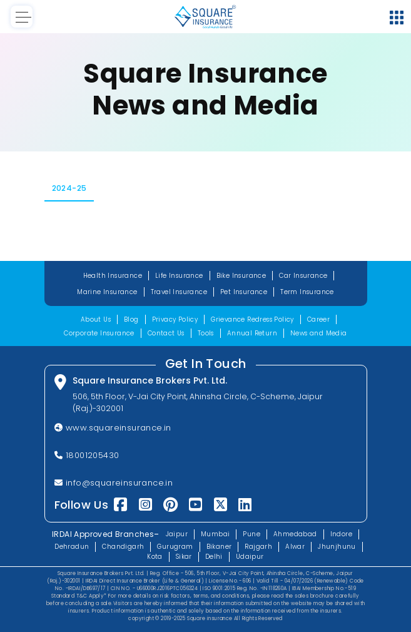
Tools (206, 333)
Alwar (295, 546)
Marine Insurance (107, 292)
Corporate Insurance (99, 333)
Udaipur (250, 556)
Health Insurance (112, 275)
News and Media (318, 333)
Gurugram (175, 546)
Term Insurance (307, 292)
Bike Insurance (241, 275)
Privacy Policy (175, 319)
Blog (131, 319)
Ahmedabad (295, 534)
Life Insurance (179, 275)
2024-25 (69, 188)
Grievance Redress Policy (252, 319)
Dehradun (71, 546)
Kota (155, 556)
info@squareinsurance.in (113, 483)
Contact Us (166, 333)
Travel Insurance (179, 292)
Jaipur (177, 534)
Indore (341, 534)
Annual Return (252, 333)
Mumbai (215, 534)
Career (318, 319)
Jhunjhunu (337, 546)
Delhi (214, 556)
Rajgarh (258, 546)
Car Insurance (303, 275)
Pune (251, 534)
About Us (96, 319)
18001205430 (86, 455)
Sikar (184, 556)
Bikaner (219, 546)
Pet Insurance (243, 292)
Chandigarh (123, 546)
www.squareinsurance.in (112, 428)
